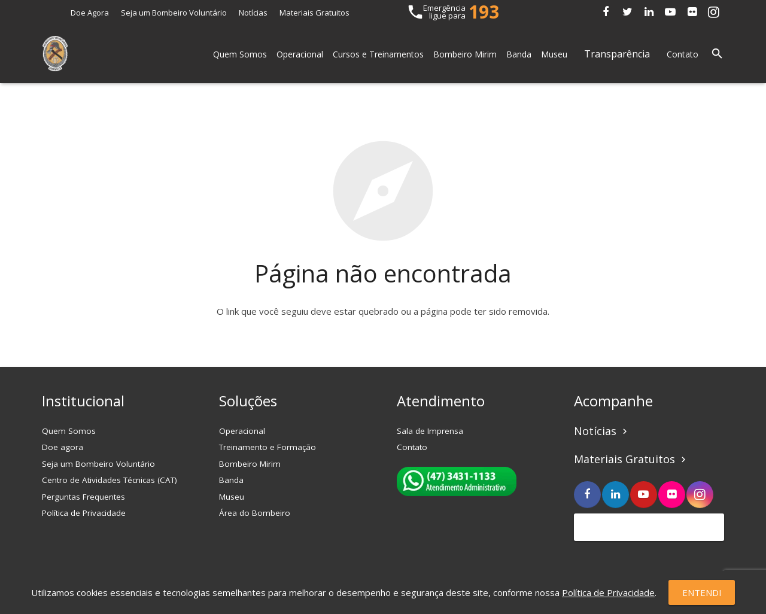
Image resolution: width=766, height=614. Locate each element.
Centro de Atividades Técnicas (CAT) (109, 480)
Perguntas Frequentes (83, 496)
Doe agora (62, 447)
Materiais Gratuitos (314, 12)
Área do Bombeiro (254, 512)
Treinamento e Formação (267, 447)
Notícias (253, 12)
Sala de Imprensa (430, 430)
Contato (412, 447)
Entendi (702, 592)
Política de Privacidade (84, 512)
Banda (231, 480)
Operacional (242, 430)
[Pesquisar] (717, 53)
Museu (231, 496)
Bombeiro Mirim (250, 463)
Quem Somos (69, 430)
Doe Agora (90, 12)
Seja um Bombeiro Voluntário (174, 12)
